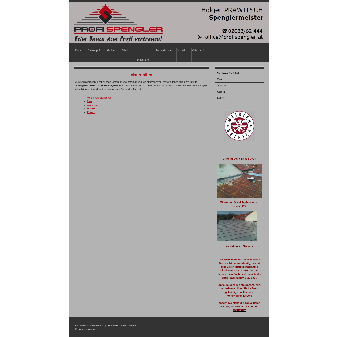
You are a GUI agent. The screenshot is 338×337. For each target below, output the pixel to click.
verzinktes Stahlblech (99, 97)
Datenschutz (97, 325)
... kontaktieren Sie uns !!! (239, 246)
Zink (89, 101)
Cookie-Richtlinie (116, 325)
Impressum (81, 325)
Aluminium (93, 105)
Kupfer (91, 112)
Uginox (91, 108)
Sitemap (132, 325)
